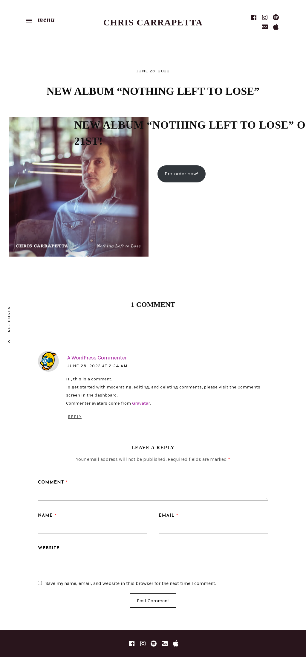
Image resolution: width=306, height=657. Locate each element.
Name (47, 515)
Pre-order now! (181, 173)
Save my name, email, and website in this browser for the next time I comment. (130, 583)
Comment (53, 482)
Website (49, 548)
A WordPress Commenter (97, 357)
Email (168, 515)
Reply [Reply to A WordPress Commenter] (75, 416)
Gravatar (141, 403)
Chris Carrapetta (153, 22)
